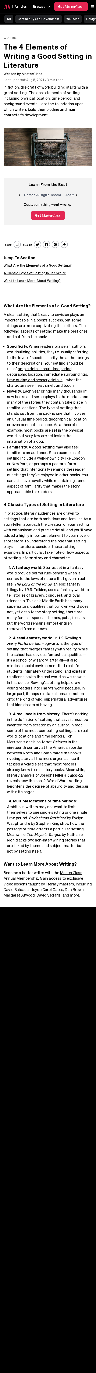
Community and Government (39, 19)
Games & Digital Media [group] (42, 196)
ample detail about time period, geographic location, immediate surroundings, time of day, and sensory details (47, 374)
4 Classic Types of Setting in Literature (35, 273)
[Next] (76, 195)
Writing (11, 38)
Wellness (72, 19)
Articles (21, 6)
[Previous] (19, 195)
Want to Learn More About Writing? (32, 281)
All (9, 19)
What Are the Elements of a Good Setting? (38, 265)
